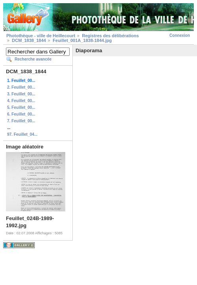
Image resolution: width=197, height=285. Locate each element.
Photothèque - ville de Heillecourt (40, 35)
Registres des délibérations (110, 35)
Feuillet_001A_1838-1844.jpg (82, 40)
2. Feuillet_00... (21, 87)
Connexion (179, 35)
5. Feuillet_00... (21, 107)
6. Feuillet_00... (21, 114)
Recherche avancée (33, 59)
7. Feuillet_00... (21, 121)
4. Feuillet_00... (21, 101)
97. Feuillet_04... (22, 134)
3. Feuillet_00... (21, 94)
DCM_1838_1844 (29, 40)
